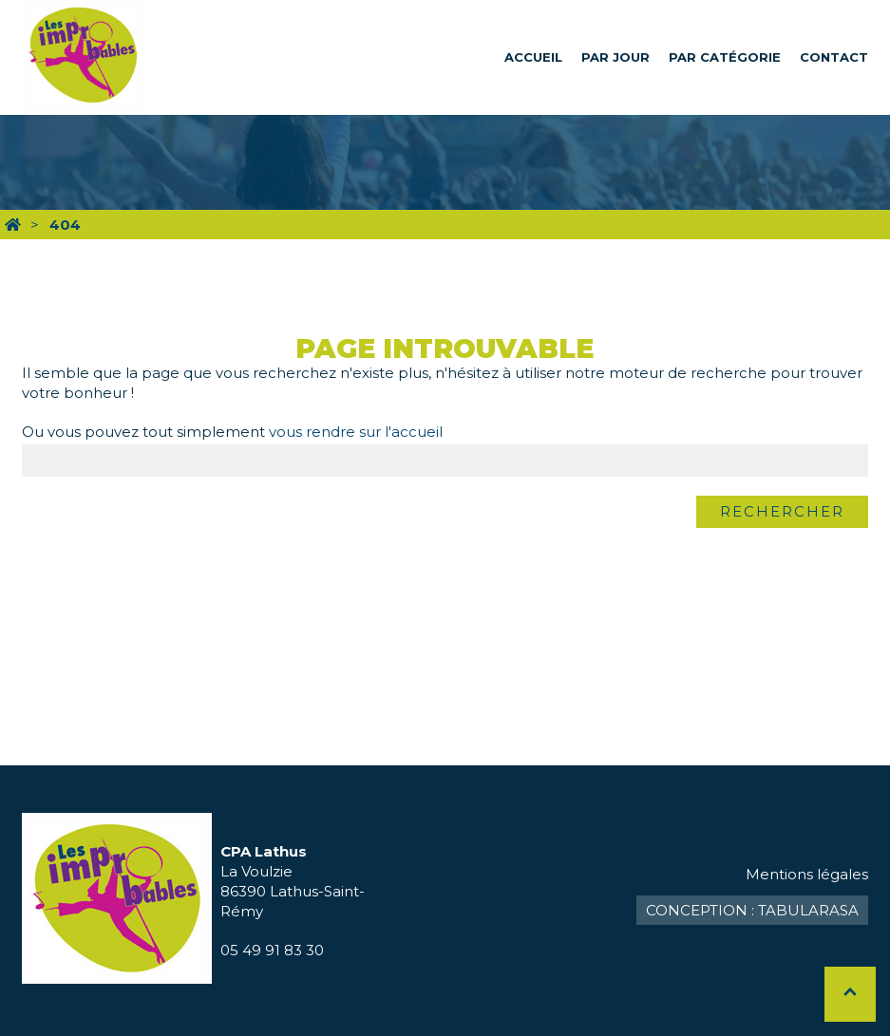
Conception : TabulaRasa (752, 910)
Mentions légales (807, 874)
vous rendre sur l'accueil (356, 432)
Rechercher (782, 511)
